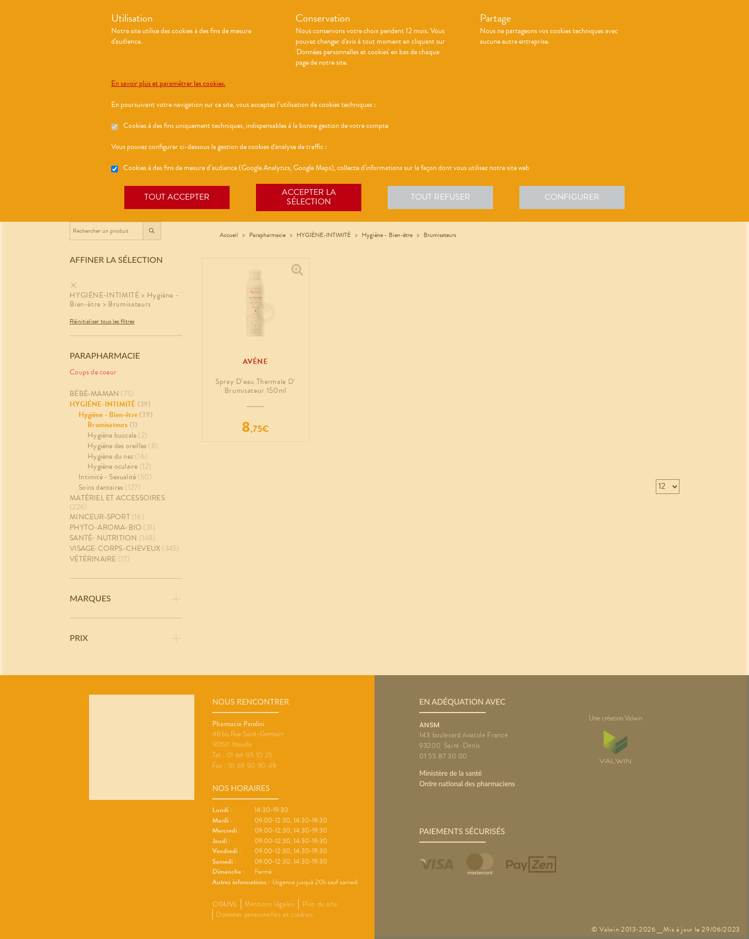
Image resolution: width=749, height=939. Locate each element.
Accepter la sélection (309, 197)
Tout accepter (177, 197)
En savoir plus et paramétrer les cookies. (168, 83)
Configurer (572, 197)
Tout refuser (440, 197)
